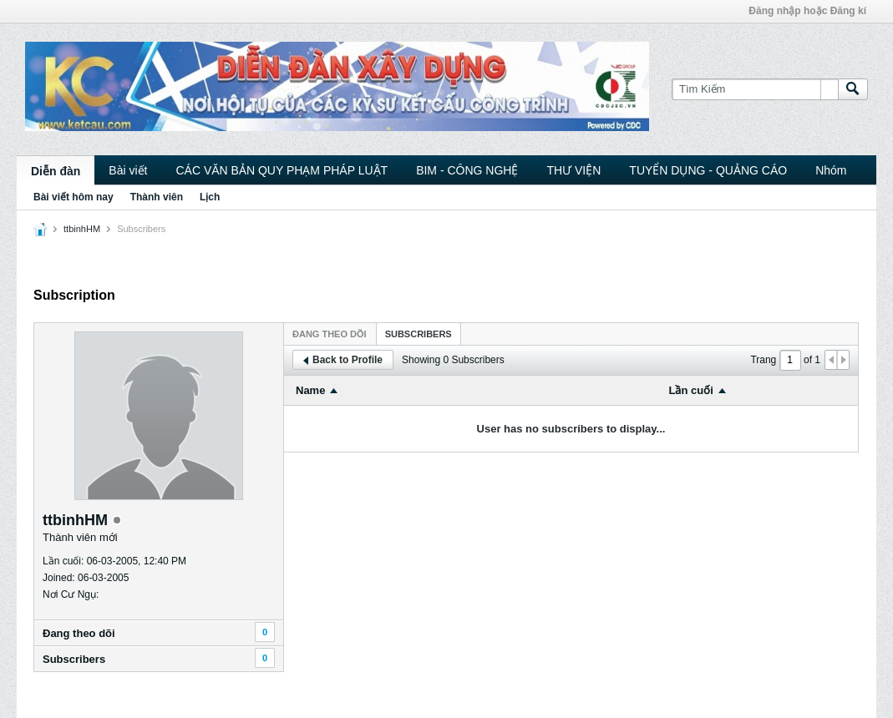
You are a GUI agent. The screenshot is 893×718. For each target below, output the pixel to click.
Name (310, 390)
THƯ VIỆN (573, 170)
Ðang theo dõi (79, 633)
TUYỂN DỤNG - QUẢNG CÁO (708, 170)
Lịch (210, 197)
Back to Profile (343, 360)
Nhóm (830, 170)
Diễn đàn (55, 171)
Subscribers (74, 659)
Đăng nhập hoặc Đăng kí (807, 11)
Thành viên (156, 197)
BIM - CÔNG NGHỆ (467, 170)
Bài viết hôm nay (73, 197)
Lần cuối (691, 390)
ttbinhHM (81, 229)
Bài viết (128, 170)
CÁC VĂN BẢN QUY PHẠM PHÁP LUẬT (281, 170)
